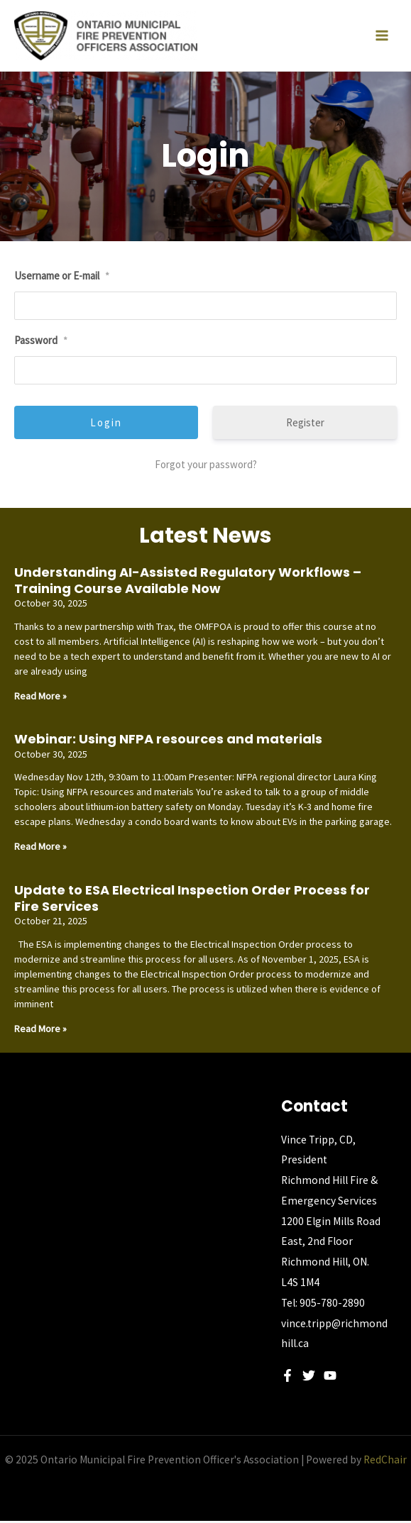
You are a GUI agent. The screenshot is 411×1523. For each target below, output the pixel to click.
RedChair (385, 1461)
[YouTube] (330, 1377)
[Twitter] (308, 1377)
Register (305, 424)
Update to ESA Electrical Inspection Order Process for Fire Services (192, 899)
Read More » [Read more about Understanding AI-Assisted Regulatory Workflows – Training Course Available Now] (40, 697)
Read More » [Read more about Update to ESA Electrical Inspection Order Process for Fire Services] (40, 1030)
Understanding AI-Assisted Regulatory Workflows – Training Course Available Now (187, 582)
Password (40, 341)
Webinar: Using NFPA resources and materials (168, 741)
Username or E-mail (61, 277)
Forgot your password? (206, 465)
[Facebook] (287, 1377)
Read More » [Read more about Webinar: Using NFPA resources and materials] (40, 848)
